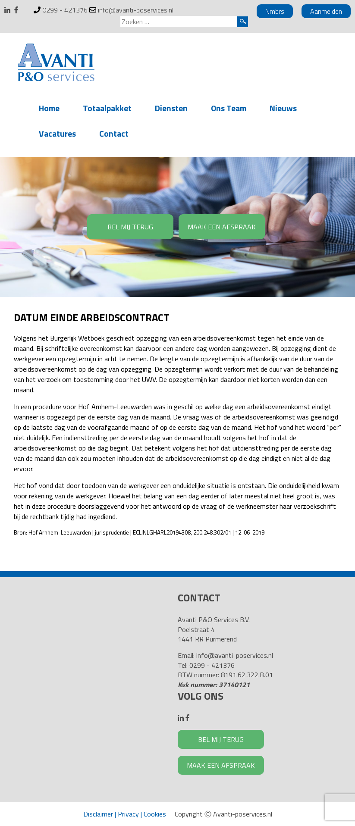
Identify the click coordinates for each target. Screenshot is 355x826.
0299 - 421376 (65, 10)
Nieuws (283, 108)
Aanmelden (326, 11)
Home (49, 108)
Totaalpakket (107, 108)
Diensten (171, 108)
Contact (114, 133)
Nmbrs (274, 11)
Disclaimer (98, 814)
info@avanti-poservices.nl (135, 10)
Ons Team (228, 108)
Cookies (155, 814)
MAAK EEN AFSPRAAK (222, 227)
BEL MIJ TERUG (130, 227)
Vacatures (57, 133)
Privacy (128, 814)
